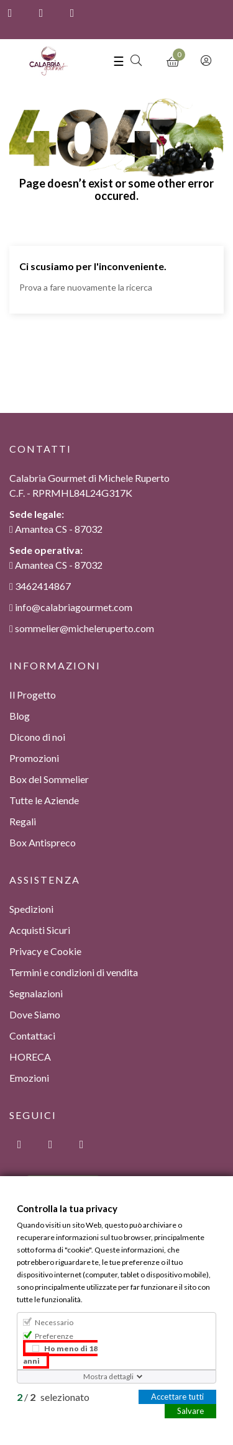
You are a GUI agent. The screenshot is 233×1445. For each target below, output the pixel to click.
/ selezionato (53, 1396)
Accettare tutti (177, 1396)
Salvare (190, 1410)
